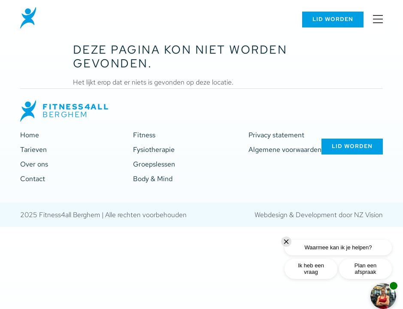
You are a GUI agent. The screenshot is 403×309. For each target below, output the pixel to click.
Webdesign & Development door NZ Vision (319, 214)
